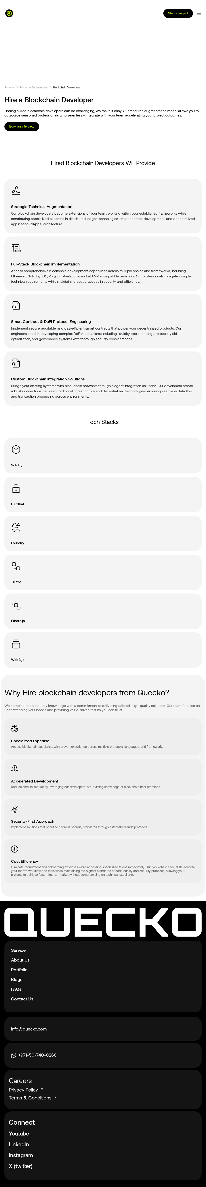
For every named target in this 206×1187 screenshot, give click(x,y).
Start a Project (178, 13)
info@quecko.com (29, 1028)
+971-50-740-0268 (34, 1055)
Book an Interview (21, 126)
